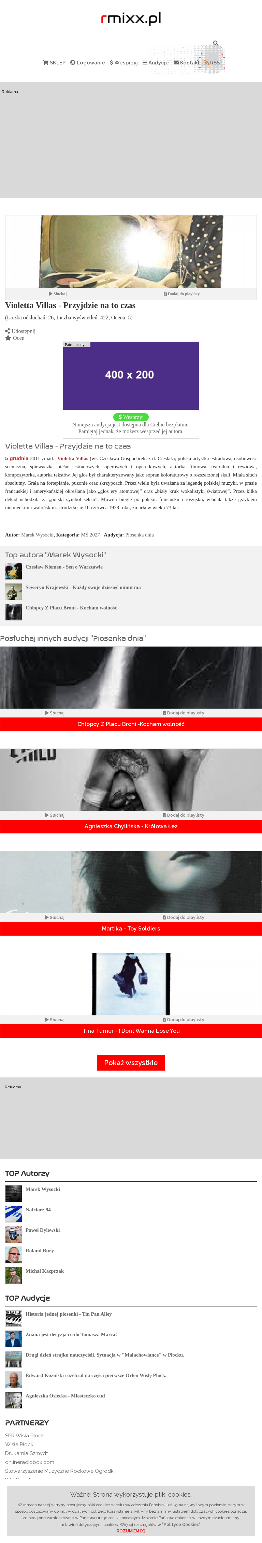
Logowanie (87, 63)
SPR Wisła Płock (24, 1436)
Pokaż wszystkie (131, 1063)
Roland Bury (40, 1250)
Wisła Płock (19, 1444)
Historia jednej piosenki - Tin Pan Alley (69, 1314)
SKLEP (54, 63)
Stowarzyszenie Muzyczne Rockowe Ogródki (60, 1471)
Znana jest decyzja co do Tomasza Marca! (71, 1334)
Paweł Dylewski (43, 1230)
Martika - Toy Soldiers (131, 928)
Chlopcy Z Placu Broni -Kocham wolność (131, 724)
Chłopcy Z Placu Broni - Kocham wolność (71, 607)
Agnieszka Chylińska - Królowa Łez (131, 826)
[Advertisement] (131, 140)
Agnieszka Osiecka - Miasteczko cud (65, 1395)
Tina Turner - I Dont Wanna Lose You (131, 1031)
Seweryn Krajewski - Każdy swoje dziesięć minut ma (83, 587)
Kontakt (187, 63)
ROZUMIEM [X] (131, 1531)
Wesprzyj (124, 63)
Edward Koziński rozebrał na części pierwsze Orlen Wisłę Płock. (96, 1375)
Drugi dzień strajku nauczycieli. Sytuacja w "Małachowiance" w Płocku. (105, 1355)
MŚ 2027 (90, 535)
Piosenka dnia (139, 535)
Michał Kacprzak (45, 1271)
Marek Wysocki (37, 535)
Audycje (156, 63)
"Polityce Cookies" (181, 1524)
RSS (212, 63)
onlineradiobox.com (29, 1462)
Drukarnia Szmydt (26, 1453)
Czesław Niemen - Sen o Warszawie (64, 567)
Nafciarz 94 (38, 1209)
